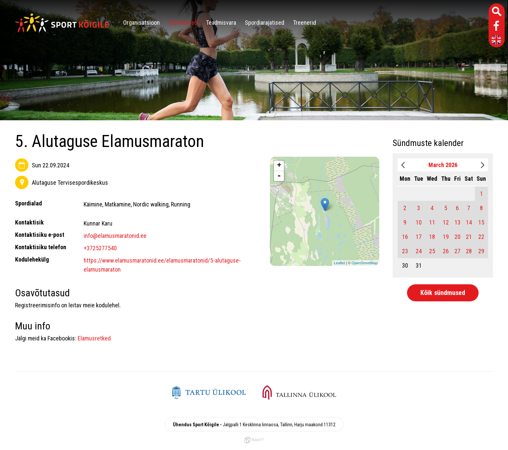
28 (469, 251)
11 (432, 222)
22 (481, 236)
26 (446, 251)
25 (432, 251)
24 (419, 251)
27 (457, 251)
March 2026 (443, 164)
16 (405, 236)
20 (457, 236)
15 (481, 222)
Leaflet (339, 263)
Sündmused (183, 22)
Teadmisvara (221, 22)
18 (432, 236)
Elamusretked (94, 338)
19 (446, 236)
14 (469, 222)
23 (405, 251)
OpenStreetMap (364, 263)
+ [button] (279, 166)
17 (419, 236)
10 (419, 222)
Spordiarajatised (264, 22)
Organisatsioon (141, 22)
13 (457, 222)
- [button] (279, 176)
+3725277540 (100, 248)
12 (446, 222)
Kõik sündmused (442, 293)
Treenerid (304, 22)
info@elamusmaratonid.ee (115, 235)
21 (469, 236)
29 (481, 251)
